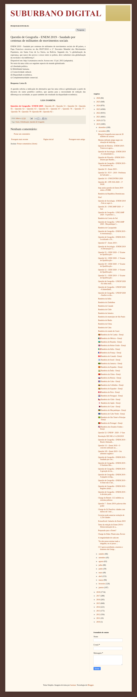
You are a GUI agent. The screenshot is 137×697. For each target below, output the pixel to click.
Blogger (90, 685)
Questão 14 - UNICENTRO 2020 (110, 178)
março (101, 580)
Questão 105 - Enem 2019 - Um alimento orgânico (110, 452)
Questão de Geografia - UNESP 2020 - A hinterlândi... (112, 288)
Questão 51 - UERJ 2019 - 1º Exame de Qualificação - (111, 277)
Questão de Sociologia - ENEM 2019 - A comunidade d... (112, 153)
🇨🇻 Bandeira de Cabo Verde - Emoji (111, 414)
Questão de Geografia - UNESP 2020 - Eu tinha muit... (112, 282)
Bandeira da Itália (104, 299)
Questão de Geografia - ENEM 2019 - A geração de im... (112, 470)
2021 (98, 117)
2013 (98, 611)
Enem (17, 122)
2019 (98, 124)
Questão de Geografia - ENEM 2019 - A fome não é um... (112, 481)
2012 (98, 614)
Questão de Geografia (37, 122)
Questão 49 (50, 106)
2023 (98, 109)
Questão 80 (36, 111)
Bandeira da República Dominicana (111, 194)
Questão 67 (55, 109)
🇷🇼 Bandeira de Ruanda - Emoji (110, 342)
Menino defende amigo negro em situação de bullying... (110, 141)
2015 (98, 603)
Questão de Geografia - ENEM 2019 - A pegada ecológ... (112, 476)
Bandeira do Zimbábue (106, 302)
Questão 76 (67, 109)
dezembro (102, 127)
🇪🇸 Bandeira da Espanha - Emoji (110, 367)
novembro (102, 131)
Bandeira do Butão (105, 320)
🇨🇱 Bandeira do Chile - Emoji (109, 399)
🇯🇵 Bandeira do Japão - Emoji (109, 403)
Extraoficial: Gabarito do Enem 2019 (112, 521)
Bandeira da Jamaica (105, 313)
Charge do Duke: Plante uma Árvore (111, 534)
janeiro (101, 587)
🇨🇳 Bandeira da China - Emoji (109, 374)
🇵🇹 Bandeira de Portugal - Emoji (110, 423)
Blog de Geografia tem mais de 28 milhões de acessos (110, 135)
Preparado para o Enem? (107, 530)
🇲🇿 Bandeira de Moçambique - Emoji (112, 410)
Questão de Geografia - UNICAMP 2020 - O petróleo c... (111, 213)
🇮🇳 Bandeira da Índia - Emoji (109, 371)
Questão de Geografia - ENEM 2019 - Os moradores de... (112, 164)
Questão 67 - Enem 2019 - (108, 243)
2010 (98, 622)
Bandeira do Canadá (105, 306)
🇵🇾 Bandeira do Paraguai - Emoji (110, 396)
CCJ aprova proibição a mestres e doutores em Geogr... (110, 548)
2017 (98, 596)
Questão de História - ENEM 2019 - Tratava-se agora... (111, 147)
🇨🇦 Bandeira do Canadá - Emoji (110, 356)
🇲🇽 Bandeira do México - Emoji (110, 338)
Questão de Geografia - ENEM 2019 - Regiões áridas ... (112, 487)
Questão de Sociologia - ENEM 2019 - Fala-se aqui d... (112, 202)
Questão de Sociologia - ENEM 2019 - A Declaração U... (112, 248)
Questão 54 (72, 106)
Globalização (24, 122)
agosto (101, 561)
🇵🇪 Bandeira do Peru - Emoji (109, 392)
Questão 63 (31, 109)
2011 (98, 618)
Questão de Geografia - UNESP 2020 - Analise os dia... (112, 294)
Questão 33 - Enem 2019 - (108, 169)
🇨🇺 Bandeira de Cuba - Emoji (109, 381)
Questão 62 (20, 109)
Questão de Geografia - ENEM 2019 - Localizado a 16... (112, 238)
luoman (73, 685)
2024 (98, 106)
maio (101, 573)
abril (100, 576)
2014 (98, 607)
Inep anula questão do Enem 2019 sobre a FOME (110, 189)
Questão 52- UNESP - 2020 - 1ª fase (111, 433)
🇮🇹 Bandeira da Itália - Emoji (109, 349)
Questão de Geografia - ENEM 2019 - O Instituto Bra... (112, 464)
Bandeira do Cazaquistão (107, 228)
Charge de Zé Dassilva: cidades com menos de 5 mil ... (111, 510)
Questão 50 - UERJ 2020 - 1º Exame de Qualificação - (111, 265)
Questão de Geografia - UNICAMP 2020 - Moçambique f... (111, 223)
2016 (98, 600)
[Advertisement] (110, 38)
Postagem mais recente (19, 139)
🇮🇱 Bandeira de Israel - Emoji (109, 360)
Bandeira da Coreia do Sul (108, 218)
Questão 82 (47, 111)
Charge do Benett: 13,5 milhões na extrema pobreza (111, 499)
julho (101, 565)
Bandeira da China (105, 324)
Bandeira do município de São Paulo (111, 317)
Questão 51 (61, 106)
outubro (102, 554)
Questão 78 (15, 111)
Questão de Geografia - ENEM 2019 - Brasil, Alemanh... (112, 441)
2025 (98, 102)
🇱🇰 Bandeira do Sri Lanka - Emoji (111, 335)
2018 (98, 592)
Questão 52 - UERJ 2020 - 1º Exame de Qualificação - (111, 271)
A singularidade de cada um (108, 538)
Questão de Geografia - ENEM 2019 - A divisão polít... (112, 493)
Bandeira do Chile (105, 310)
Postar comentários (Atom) (27, 144)
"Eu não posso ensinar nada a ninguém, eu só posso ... (109, 542)
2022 (98, 113)
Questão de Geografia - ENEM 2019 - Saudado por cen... (112, 458)
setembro (102, 558)
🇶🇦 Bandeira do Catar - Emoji (109, 407)
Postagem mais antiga (77, 139)
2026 (98, 98)
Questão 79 (26, 111)
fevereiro (102, 584)
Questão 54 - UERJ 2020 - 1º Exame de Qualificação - (111, 259)
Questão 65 (43, 109)
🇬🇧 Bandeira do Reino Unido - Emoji (112, 345)
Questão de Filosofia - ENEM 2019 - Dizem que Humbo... (111, 158)
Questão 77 (79, 109)
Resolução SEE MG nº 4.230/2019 (111, 436)
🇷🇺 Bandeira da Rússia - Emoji (109, 378)
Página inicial (48, 139)
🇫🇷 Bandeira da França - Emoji (109, 353)
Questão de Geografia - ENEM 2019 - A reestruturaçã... (112, 232)
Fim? (100, 197)
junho (101, 569)
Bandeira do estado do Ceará (108, 331)
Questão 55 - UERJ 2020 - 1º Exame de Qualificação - (111, 253)
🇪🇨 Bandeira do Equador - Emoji (110, 389)
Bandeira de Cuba (104, 328)
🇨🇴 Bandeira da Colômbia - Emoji (110, 385)
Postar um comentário (22, 134)
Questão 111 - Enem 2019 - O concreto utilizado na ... (109, 447)
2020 (98, 120)
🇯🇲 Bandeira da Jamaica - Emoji (110, 363)
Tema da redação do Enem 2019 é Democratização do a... (110, 526)
